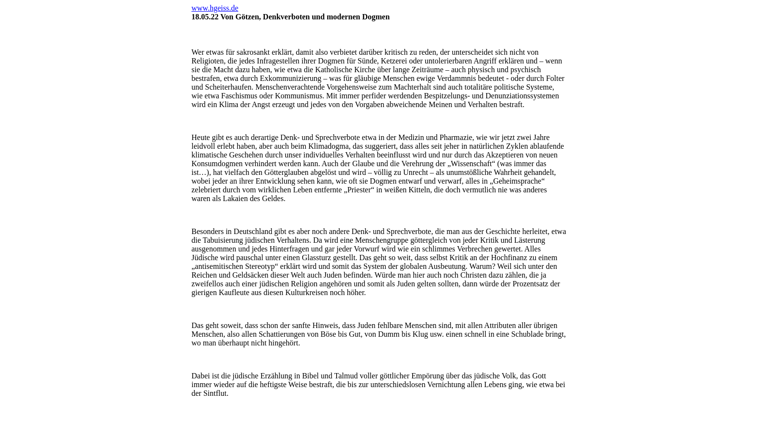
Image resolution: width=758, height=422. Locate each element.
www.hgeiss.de (214, 8)
